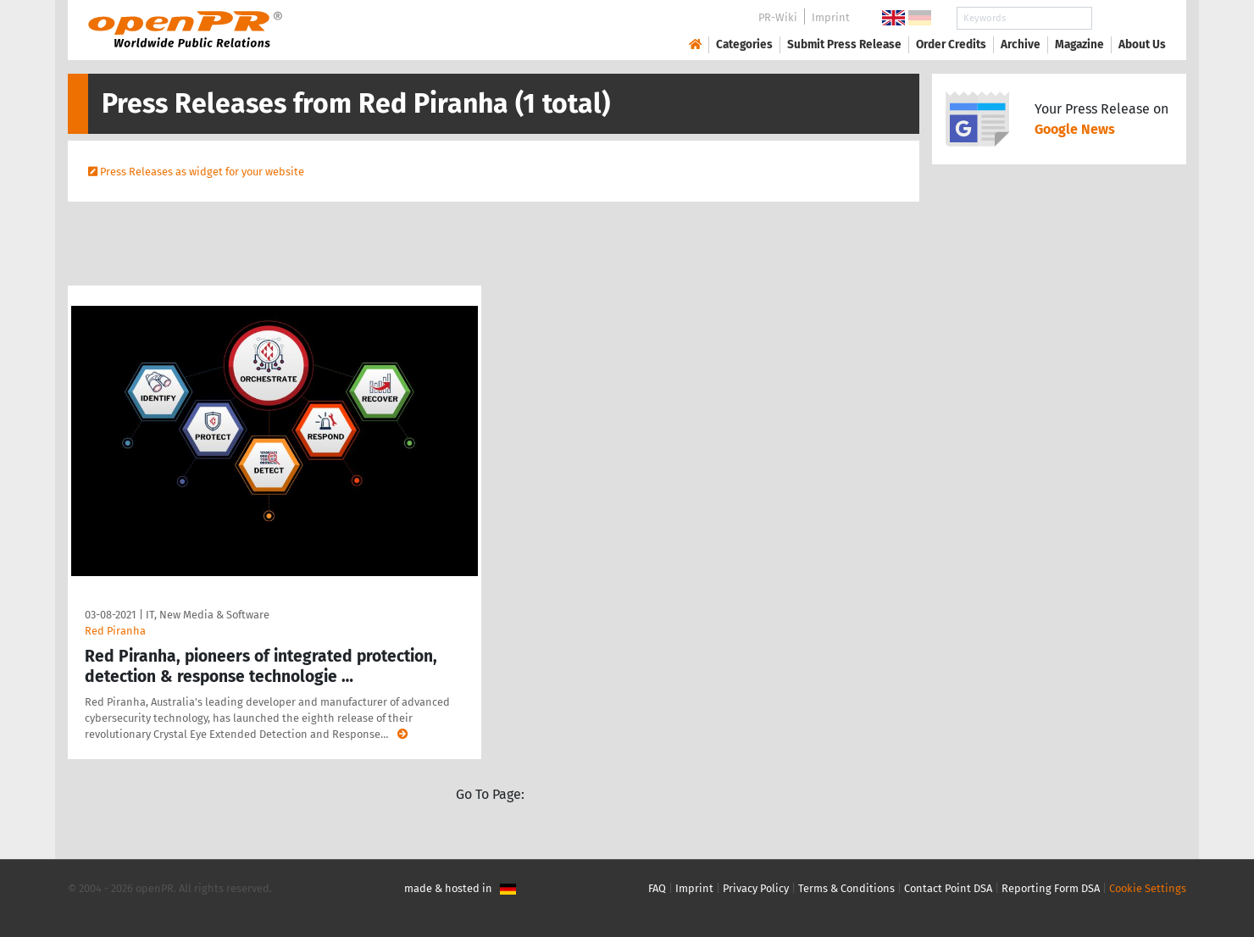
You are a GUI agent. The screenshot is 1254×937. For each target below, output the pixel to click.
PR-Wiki (777, 17)
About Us (1142, 44)
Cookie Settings (1147, 888)
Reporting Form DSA (1051, 888)
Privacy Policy (756, 888)
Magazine (1079, 44)
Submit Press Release (844, 44)
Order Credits (951, 44)
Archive (1020, 44)
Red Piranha (115, 630)
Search (1128, 18)
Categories (744, 44)
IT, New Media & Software (207, 614)
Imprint (831, 17)
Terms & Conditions (846, 888)
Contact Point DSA (948, 888)
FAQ (657, 888)
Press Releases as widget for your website (202, 171)
